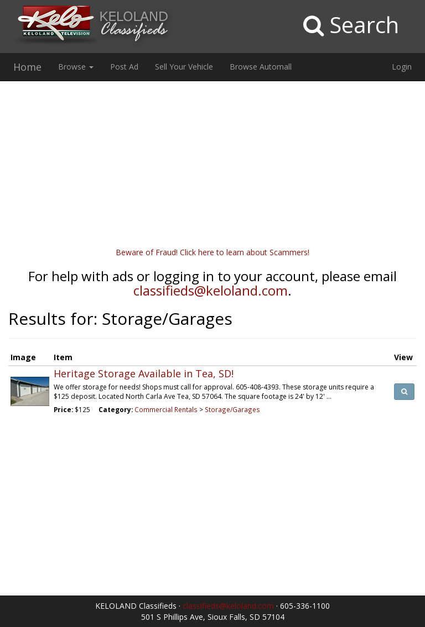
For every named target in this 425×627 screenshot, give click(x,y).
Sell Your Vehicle (184, 66)
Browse (76, 66)
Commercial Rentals (166, 409)
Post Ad (124, 66)
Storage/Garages (232, 409)
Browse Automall (261, 66)
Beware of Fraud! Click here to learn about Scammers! (212, 252)
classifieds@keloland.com (210, 290)
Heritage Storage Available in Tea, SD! (144, 373)
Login (402, 66)
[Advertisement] (212, 169)
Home (27, 66)
